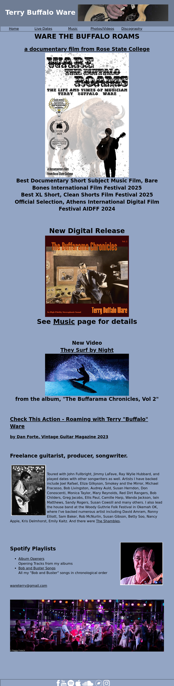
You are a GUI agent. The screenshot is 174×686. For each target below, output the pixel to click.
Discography (131, 29)
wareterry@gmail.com (28, 586)
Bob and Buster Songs (37, 568)
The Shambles (108, 521)
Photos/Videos (102, 29)
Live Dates (43, 29)
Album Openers (31, 559)
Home (14, 29)
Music (73, 29)
